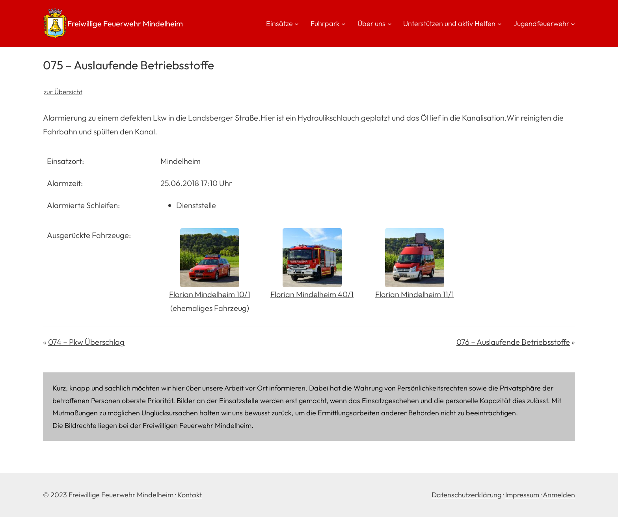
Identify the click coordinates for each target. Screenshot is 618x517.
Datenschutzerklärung (466, 494)
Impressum (522, 494)
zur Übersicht (63, 91)
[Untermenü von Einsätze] (296, 23)
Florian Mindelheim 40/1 (312, 294)
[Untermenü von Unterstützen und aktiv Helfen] (499, 23)
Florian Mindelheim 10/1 (209, 294)
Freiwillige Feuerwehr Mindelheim (125, 23)
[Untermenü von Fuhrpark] (343, 23)
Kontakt (189, 494)
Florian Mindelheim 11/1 (414, 294)
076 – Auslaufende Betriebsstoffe (513, 342)
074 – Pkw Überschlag (86, 342)
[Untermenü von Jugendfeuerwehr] (573, 23)
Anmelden (559, 494)
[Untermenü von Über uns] (389, 23)
